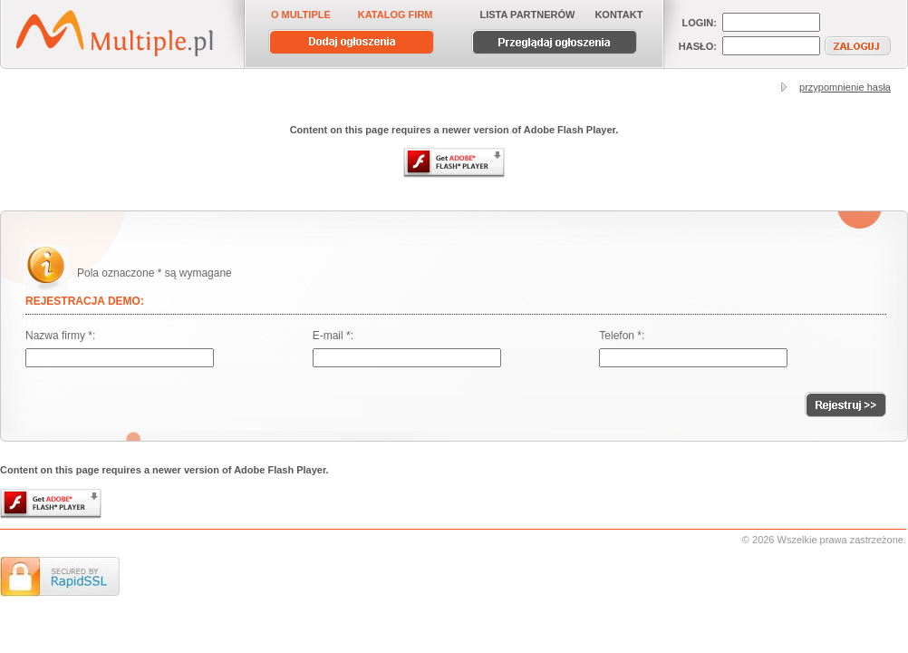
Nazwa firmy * (58, 335)
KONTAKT (618, 14)
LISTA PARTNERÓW (527, 14)
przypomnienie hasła (845, 87)
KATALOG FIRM (395, 14)
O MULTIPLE (301, 14)
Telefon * (620, 335)
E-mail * (332, 335)
